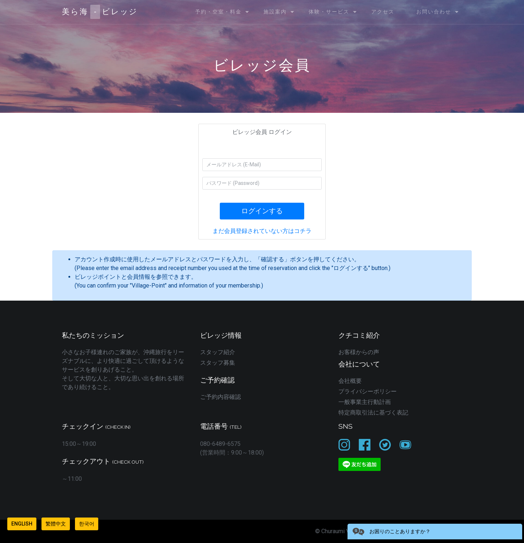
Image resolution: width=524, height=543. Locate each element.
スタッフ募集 (217, 362)
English (21, 524)
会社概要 (350, 380)
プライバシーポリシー (367, 391)
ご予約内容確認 (220, 396)
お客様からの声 (358, 352)
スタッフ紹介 (217, 352)
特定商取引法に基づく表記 (373, 412)
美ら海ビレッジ (100, 12)
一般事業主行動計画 (364, 402)
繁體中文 (55, 524)
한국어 (86, 524)
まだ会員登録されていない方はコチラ (262, 230)
